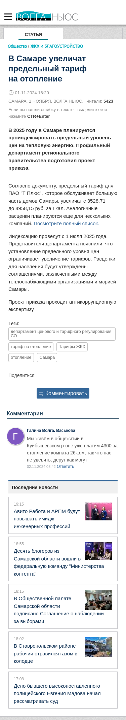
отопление (21, 357)
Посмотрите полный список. (66, 223)
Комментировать (63, 393)
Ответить (65, 466)
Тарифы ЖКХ (72, 346)
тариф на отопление (31, 346)
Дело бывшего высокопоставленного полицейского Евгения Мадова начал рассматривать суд (57, 693)
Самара (47, 357)
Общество (17, 46)
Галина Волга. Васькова (51, 430)
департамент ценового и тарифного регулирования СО (61, 333)
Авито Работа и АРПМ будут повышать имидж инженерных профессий (47, 518)
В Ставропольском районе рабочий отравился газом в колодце (45, 653)
